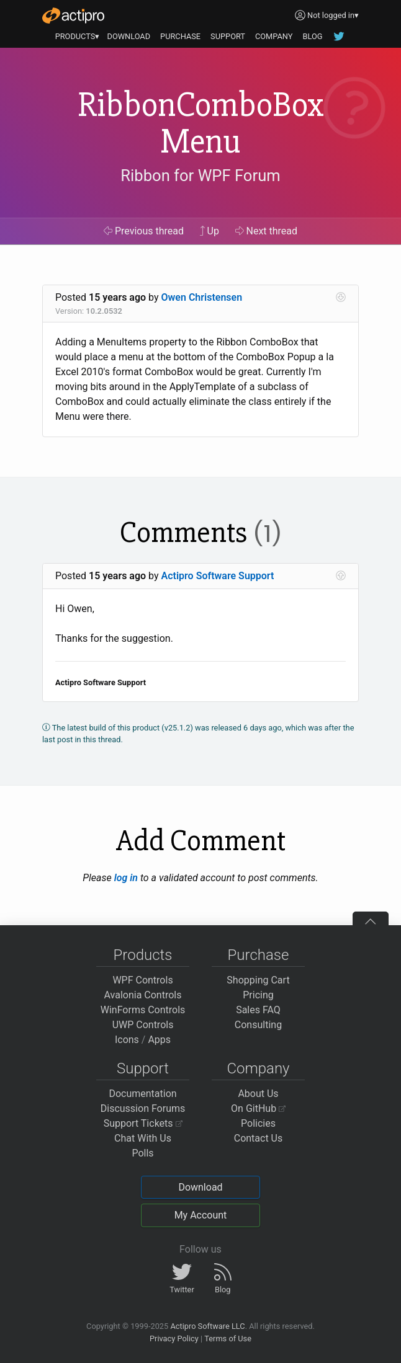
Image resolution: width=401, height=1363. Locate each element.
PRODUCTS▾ (77, 36)
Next (266, 231)
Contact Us (258, 1138)
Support (143, 1068)
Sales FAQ (258, 1010)
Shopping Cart (258, 980)
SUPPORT (227, 36)
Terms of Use (227, 1338)
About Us (258, 1093)
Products (143, 955)
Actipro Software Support (217, 576)
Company (258, 1068)
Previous (144, 231)
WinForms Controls (143, 1010)
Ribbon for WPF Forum (200, 175)
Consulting (258, 1025)
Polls (142, 1153)
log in (126, 878)
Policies (258, 1123)
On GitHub (258, 1108)
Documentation (142, 1093)
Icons (127, 1040)
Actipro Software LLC (207, 1326)
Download (200, 1187)
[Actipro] (73, 15)
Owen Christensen (202, 297)
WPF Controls (142, 980)
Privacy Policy (174, 1338)
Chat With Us (142, 1138)
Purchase (258, 955)
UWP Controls (143, 1025)
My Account (200, 1215)
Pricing (258, 995)
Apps (159, 1040)
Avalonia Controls (143, 995)
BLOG (312, 36)
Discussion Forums (143, 1108)
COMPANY (274, 36)
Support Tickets (143, 1123)
